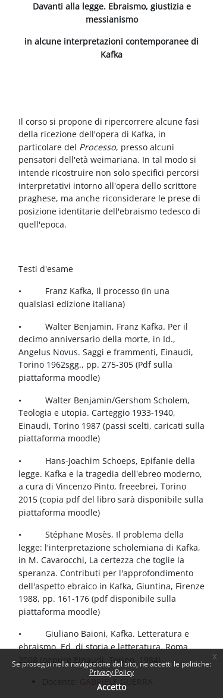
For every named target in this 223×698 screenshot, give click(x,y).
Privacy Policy (111, 672)
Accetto (111, 687)
